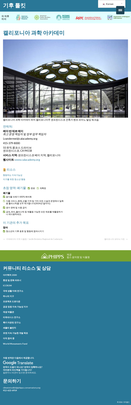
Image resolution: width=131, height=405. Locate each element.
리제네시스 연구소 (11, 317)
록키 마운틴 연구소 (12, 322)
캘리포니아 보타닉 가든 (114, 239)
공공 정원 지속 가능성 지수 (15, 306)
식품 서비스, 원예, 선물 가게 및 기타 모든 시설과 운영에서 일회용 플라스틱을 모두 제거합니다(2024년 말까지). (33, 202)
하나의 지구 (8, 296)
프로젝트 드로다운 (11, 301)
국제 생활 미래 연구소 (13, 291)
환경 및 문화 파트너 (12, 280)
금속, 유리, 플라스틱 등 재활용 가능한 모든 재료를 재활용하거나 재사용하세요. (33, 213)
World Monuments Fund (15, 343)
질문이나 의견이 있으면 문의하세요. (19, 372)
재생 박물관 (8, 312)
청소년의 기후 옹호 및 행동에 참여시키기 (23, 231)
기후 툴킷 (14, 5)
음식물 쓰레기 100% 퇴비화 (17, 197)
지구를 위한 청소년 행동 (14, 179)
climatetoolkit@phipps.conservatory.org (21, 387)
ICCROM (7, 285)
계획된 (41, 188)
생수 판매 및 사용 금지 (15, 207)
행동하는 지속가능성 (12, 175)
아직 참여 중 (8, 338)
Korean (107, 3)
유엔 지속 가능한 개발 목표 (15, 333)
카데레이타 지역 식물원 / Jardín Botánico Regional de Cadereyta (34, 239)
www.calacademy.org (27, 159)
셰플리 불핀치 (9, 327)
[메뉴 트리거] (120, 10)
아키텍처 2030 (10, 275)
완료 (31, 188)
